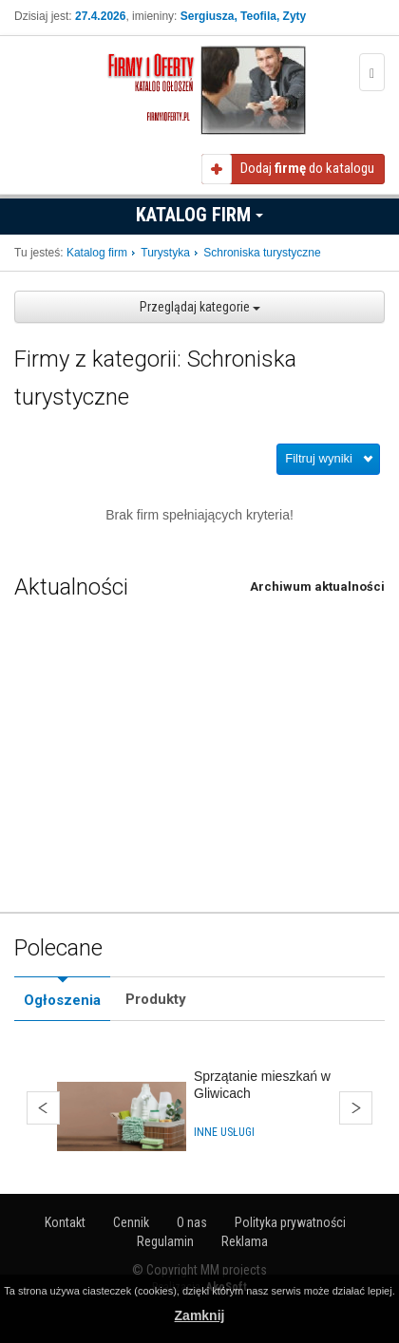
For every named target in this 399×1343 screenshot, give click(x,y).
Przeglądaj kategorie (200, 306)
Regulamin (165, 1241)
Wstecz (43, 1108)
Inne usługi (224, 1132)
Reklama (244, 1241)
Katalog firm (199, 214)
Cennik (131, 1222)
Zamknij (200, 1315)
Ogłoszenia (62, 1000)
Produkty (155, 999)
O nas (192, 1222)
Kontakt (65, 1222)
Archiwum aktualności (317, 586)
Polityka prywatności (290, 1222)
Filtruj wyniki (318, 458)
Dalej (355, 1108)
